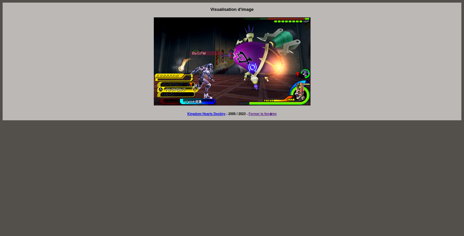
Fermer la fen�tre (263, 114)
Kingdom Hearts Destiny (206, 114)
